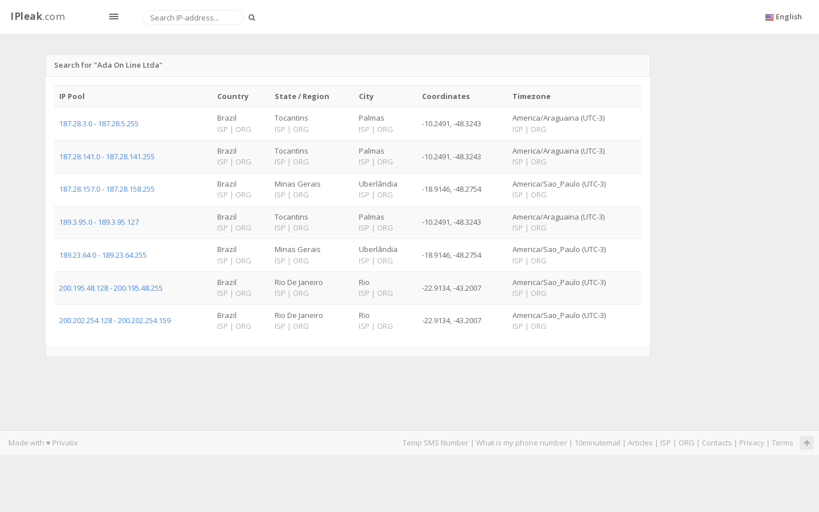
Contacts (717, 442)
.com (37, 16)
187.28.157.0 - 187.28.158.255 (107, 189)
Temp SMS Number (436, 442)
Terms (782, 442)
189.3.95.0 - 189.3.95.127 (99, 222)
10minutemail (597, 442)
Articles (640, 442)
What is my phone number (521, 442)
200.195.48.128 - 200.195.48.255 (111, 288)
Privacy (751, 442)
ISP (666, 442)
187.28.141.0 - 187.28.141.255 (107, 156)
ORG (686, 442)
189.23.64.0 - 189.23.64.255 (103, 255)
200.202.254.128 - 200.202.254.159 (115, 320)
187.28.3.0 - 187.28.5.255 (99, 123)
